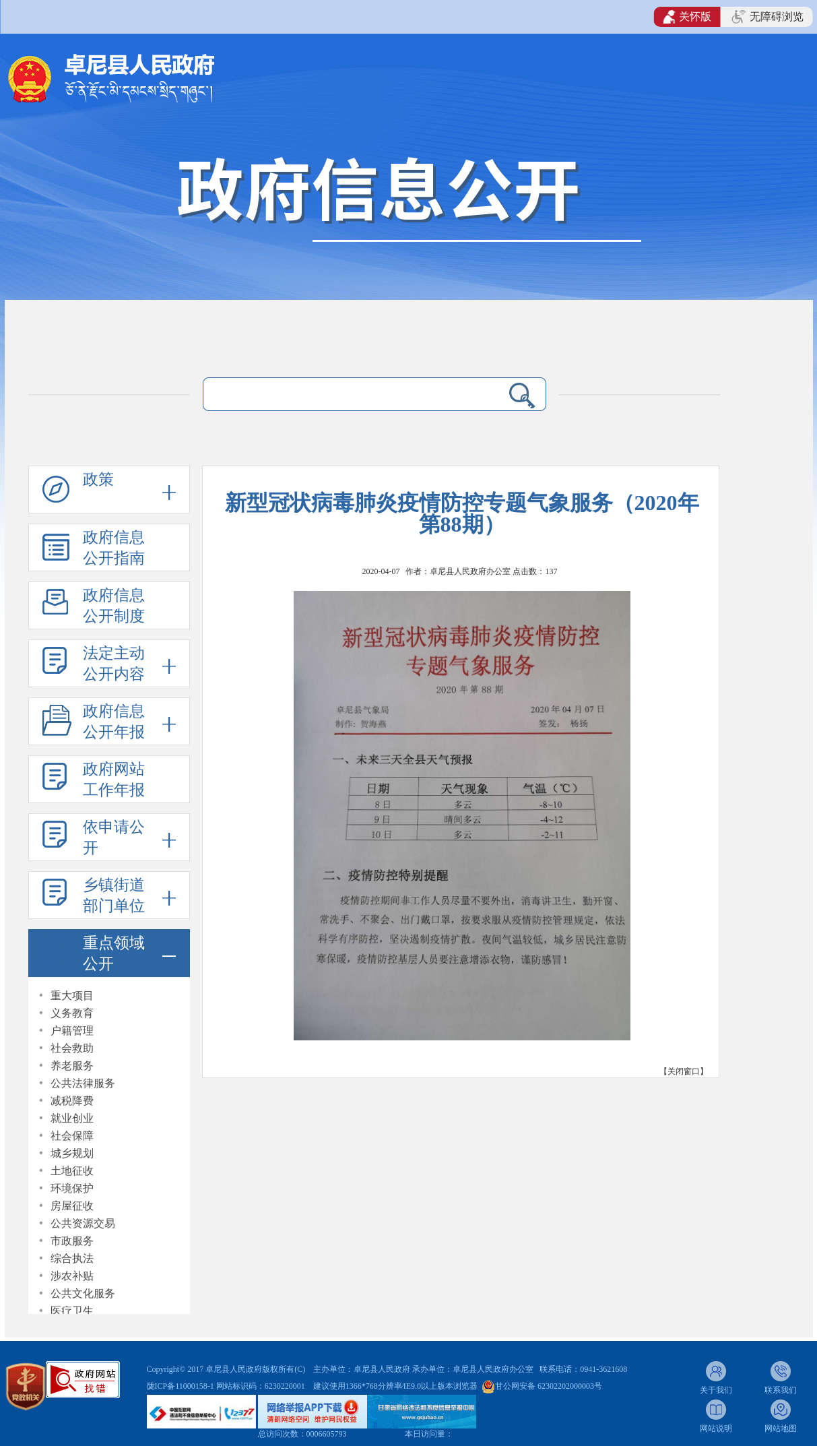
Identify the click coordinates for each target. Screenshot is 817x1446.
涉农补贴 (72, 1276)
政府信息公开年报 (114, 722)
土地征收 (72, 1170)
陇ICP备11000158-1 (181, 1386)
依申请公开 (114, 837)
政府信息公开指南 (114, 548)
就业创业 (72, 1118)
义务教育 (72, 1013)
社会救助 (72, 1048)
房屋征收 (72, 1206)
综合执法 (72, 1258)
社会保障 (72, 1135)
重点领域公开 (114, 953)
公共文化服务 (83, 1293)
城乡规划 (72, 1153)
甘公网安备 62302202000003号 (548, 1386)
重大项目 (72, 995)
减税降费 (72, 1100)
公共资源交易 (83, 1223)
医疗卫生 (72, 1311)
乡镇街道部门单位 (114, 895)
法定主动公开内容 (114, 664)
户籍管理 (72, 1030)
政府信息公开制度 (114, 606)
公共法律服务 (83, 1083)
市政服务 (72, 1241)
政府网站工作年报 (114, 779)
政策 (98, 479)
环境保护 (72, 1188)
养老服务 (72, 1065)
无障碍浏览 (767, 17)
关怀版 (687, 17)
